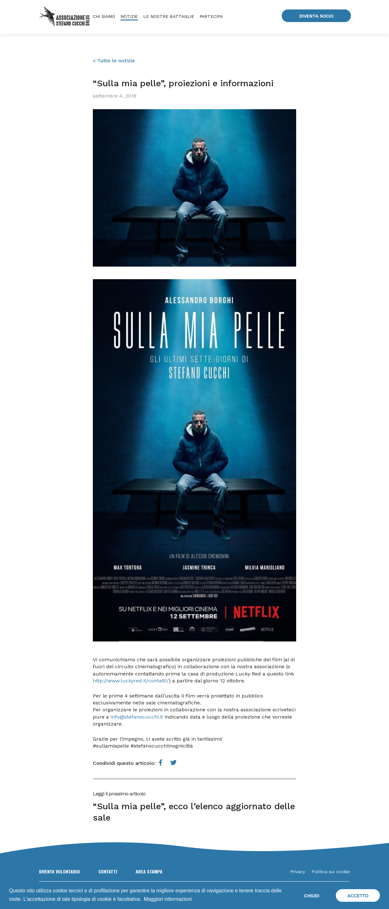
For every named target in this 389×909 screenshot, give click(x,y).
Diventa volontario (59, 871)
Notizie (129, 16)
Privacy (297, 871)
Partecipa (211, 16)
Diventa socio (316, 16)
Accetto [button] (357, 895)
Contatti (108, 871)
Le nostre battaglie (168, 16)
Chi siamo (104, 16)
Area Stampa (149, 871)
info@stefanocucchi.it (136, 717)
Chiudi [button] (311, 895)
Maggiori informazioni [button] (168, 899)
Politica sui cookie (331, 871)
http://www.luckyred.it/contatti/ (131, 681)
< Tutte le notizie (114, 61)
